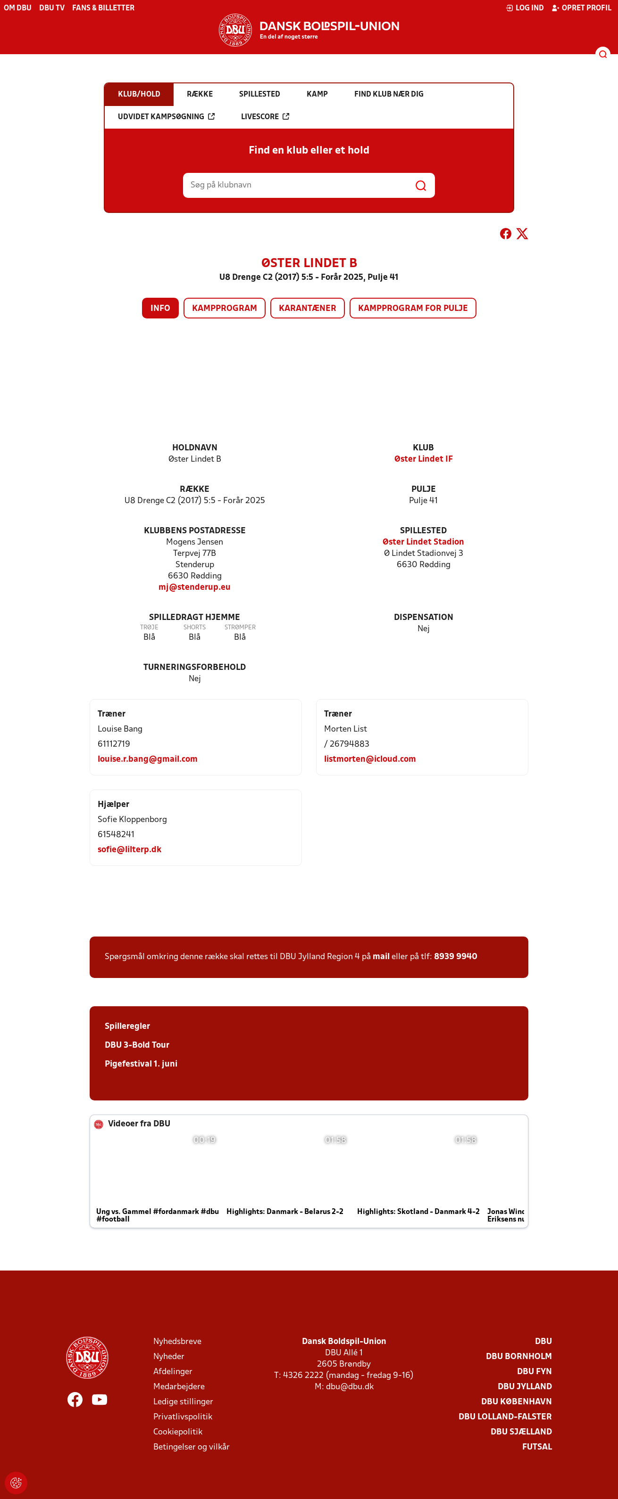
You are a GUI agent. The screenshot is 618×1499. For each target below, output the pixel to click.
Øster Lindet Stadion (423, 542)
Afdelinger (172, 1372)
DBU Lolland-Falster (505, 1417)
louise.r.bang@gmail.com (148, 760)
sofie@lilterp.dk (129, 850)
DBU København (516, 1402)
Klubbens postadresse (195, 531)
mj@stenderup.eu (195, 588)
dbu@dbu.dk (350, 1387)
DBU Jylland (525, 1387)
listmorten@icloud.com (370, 760)
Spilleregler (127, 1027)
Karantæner (307, 309)
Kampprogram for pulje (413, 309)
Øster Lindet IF (423, 460)
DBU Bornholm (519, 1357)
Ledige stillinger (183, 1402)
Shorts (195, 628)
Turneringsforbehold (194, 668)
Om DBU (18, 8)
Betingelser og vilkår (191, 1447)
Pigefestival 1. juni (141, 1064)
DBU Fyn (534, 1372)
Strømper (240, 628)
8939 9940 (455, 957)
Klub (423, 448)
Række (194, 490)
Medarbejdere (179, 1387)
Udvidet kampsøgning (166, 117)
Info (160, 309)
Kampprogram (224, 309)
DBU (543, 1342)
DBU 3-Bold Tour (137, 1046)
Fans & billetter (103, 8)
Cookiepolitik (177, 1432)
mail (381, 957)
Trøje (149, 628)
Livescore (265, 117)
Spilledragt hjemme (194, 618)
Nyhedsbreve (177, 1342)
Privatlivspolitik (182, 1417)
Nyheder (168, 1357)
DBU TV (52, 8)
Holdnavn (194, 448)
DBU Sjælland (521, 1432)
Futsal (537, 1447)
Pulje (423, 490)
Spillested (423, 531)
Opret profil (581, 8)
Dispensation (423, 618)
